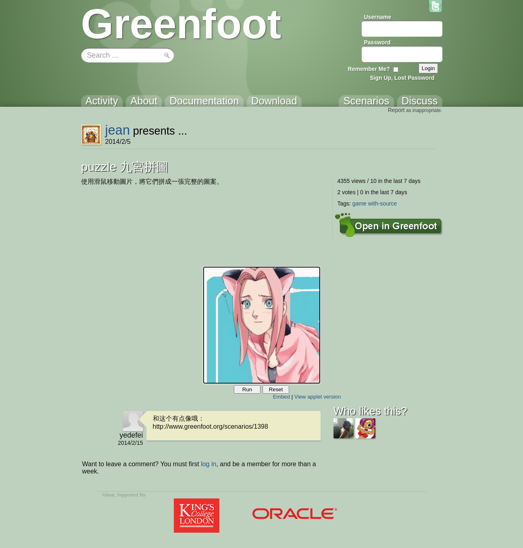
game (359, 203)
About (108, 495)
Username (378, 17)
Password (377, 42)
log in (208, 464)
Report (396, 110)
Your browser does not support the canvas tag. (262, 325)
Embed (281, 397)
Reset (276, 389)
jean (117, 129)
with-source (382, 203)
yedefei (131, 435)
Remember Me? (369, 69)
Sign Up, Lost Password (402, 78)
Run (247, 389)
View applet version (317, 397)
